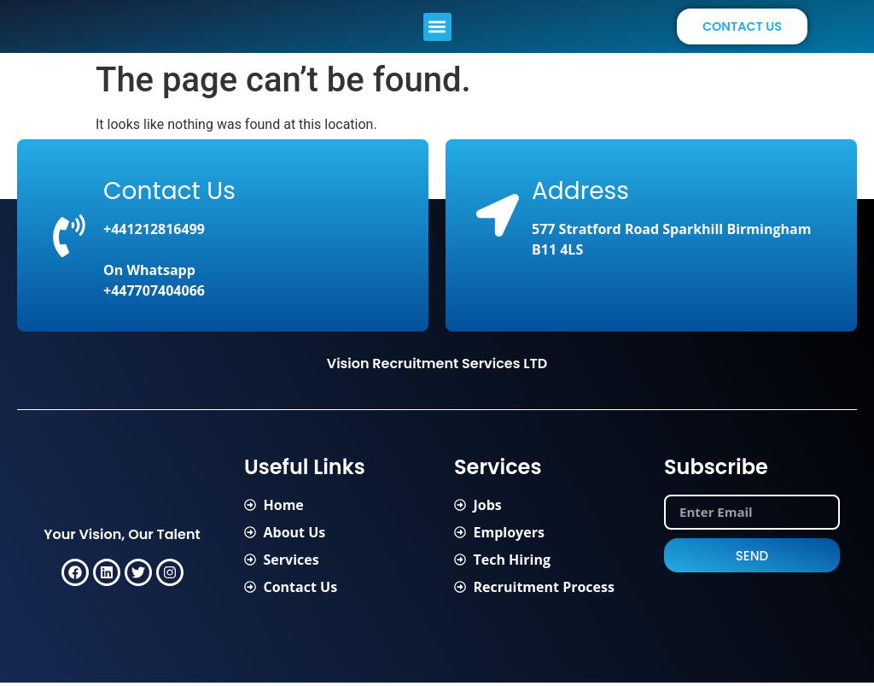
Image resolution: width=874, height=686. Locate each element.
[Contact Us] (69, 238)
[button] (437, 28)
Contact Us (169, 193)
